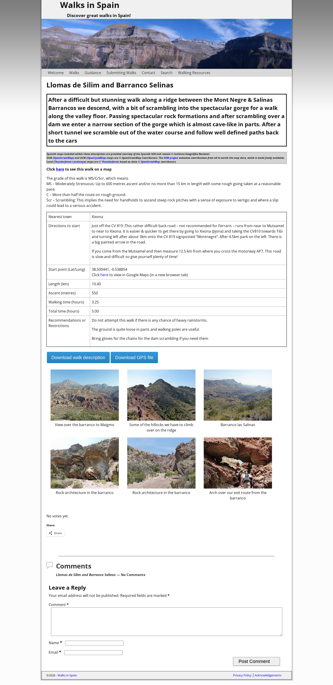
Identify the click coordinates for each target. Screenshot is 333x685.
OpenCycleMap (96, 157)
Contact (148, 72)
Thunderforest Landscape (69, 161)
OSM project (171, 157)
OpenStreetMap (63, 157)
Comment (59, 604)
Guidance (93, 72)
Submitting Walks (121, 72)
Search (167, 72)
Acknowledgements (268, 681)
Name (56, 648)
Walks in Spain (67, 681)
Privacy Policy (242, 681)
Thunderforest (110, 161)
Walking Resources (194, 72)
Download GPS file (134, 357)
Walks (74, 72)
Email (55, 657)
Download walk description (78, 357)
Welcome (56, 72)
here (60, 169)
